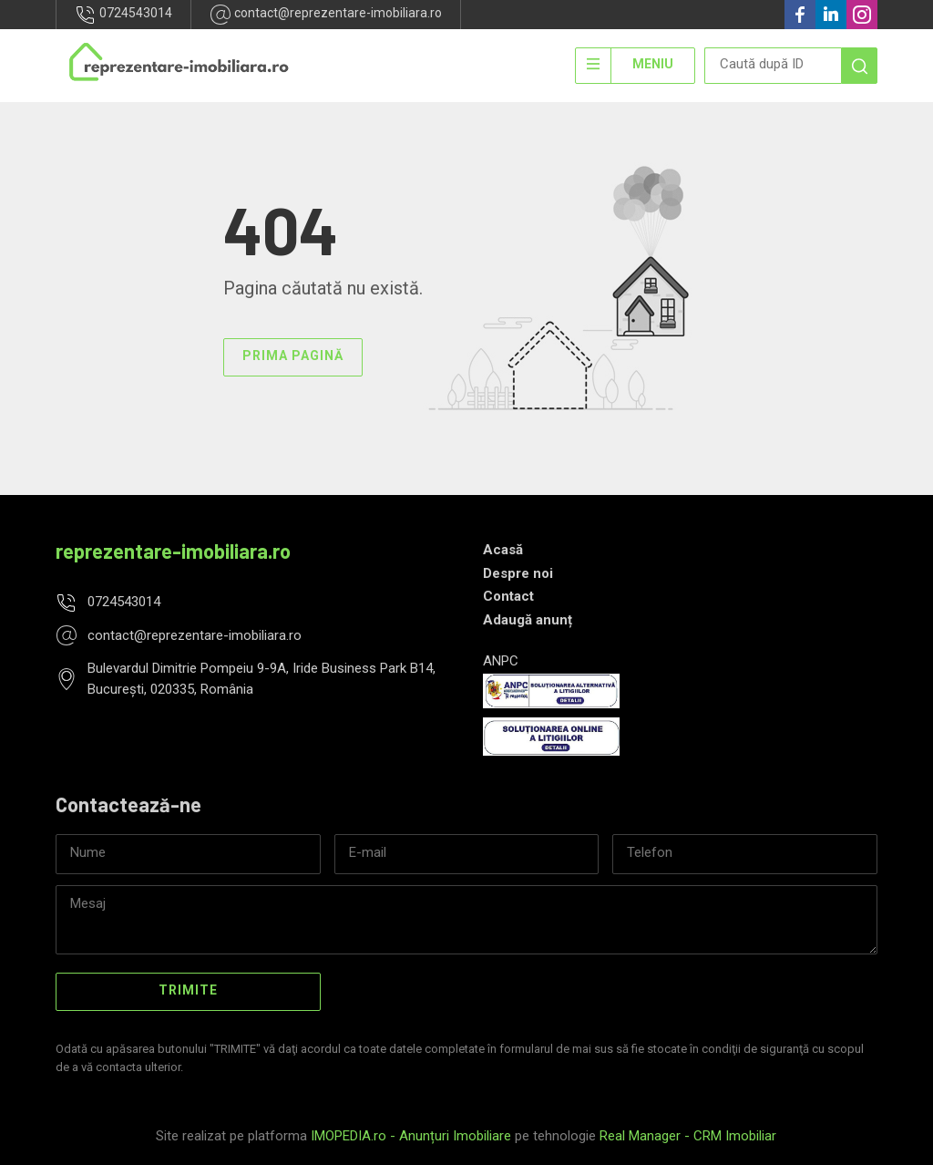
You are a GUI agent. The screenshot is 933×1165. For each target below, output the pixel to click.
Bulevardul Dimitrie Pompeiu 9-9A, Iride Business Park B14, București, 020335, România (261, 678)
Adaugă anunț (527, 620)
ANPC (500, 661)
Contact (508, 596)
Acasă (503, 549)
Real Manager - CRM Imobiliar (688, 1136)
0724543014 (123, 15)
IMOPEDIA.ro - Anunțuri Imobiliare (411, 1136)
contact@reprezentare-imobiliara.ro (326, 15)
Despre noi (518, 573)
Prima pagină (292, 355)
